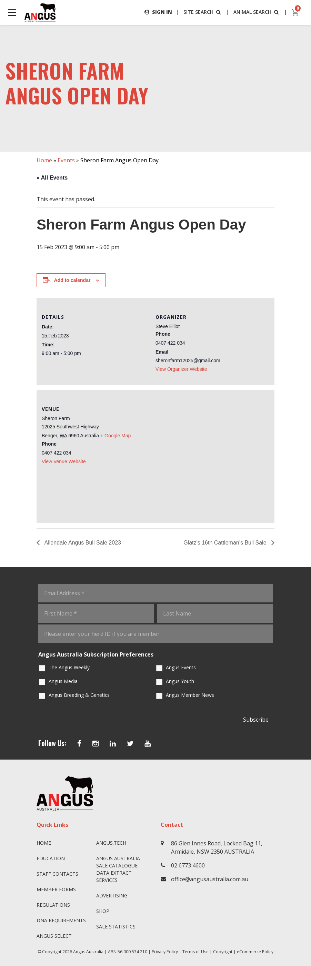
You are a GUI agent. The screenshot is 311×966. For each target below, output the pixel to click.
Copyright (222, 952)
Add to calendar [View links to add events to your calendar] (72, 280)
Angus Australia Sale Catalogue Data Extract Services (118, 869)
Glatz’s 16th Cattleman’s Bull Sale (225, 543)
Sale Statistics (116, 926)
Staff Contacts (57, 874)
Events (66, 160)
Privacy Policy (165, 952)
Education (51, 858)
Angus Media (63, 681)
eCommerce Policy (255, 952)
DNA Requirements (61, 920)
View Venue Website (64, 461)
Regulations (53, 905)
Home (44, 160)
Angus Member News (190, 695)
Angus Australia (88, 952)
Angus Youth (180, 681)
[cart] (295, 12)
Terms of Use (195, 952)
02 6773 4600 (188, 865)
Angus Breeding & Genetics (79, 695)
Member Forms (56, 889)
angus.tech (111, 843)
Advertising (112, 895)
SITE (202, 12)
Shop (102, 911)
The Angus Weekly (69, 667)
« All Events (52, 178)
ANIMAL (256, 12)
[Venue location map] (212, 455)
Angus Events (181, 667)
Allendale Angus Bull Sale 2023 (82, 543)
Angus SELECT (54, 936)
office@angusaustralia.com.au (209, 879)
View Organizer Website (181, 369)
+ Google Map (115, 435)
